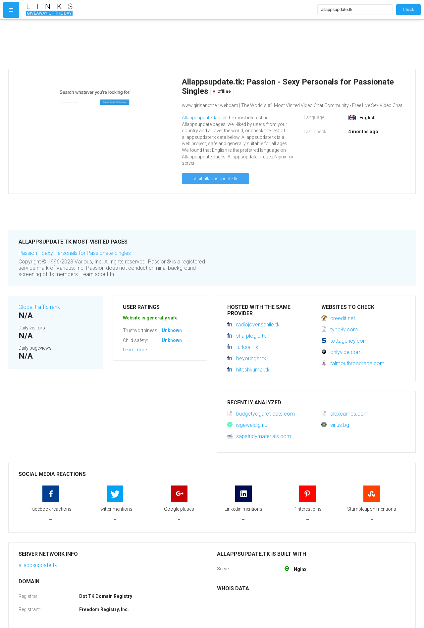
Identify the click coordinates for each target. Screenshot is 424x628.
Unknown (172, 330)
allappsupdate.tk (38, 565)
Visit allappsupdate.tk (215, 178)
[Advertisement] (170, 44)
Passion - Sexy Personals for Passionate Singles (75, 253)
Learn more (135, 349)
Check (408, 9)
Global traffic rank (39, 307)
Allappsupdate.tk (199, 117)
